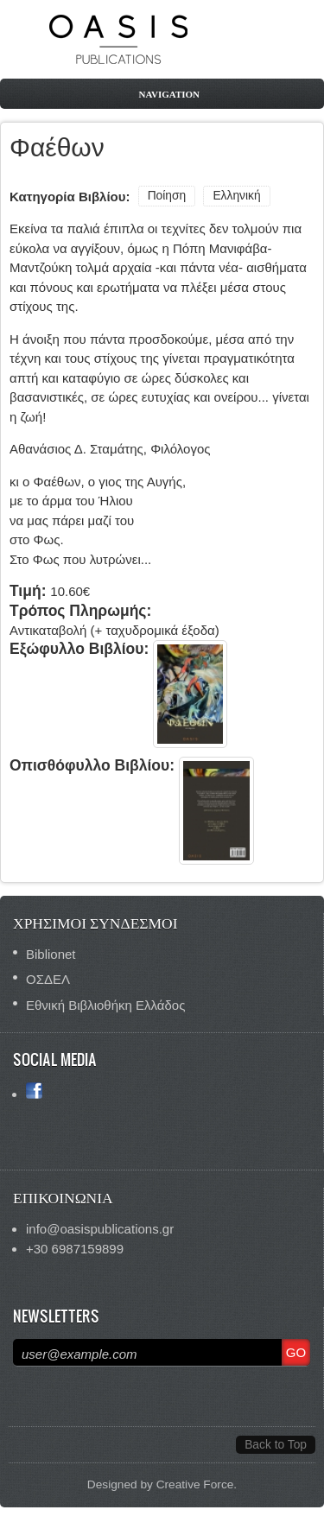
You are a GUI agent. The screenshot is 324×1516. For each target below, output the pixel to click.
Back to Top (276, 1444)
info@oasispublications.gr (100, 1228)
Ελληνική (236, 195)
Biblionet (51, 954)
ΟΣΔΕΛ (48, 979)
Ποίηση (167, 195)
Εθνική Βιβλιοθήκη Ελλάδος (105, 1005)
